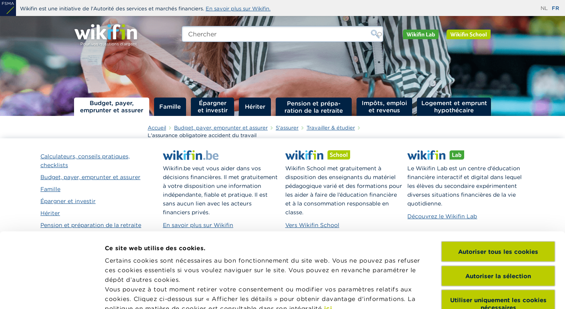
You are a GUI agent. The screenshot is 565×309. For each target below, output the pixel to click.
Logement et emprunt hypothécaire (454, 106)
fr (555, 8)
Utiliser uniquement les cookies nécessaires (498, 226)
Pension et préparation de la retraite (314, 107)
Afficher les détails (134, 293)
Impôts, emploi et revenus (384, 106)
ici (328, 231)
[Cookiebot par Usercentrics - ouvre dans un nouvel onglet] (52, 293)
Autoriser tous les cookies (498, 174)
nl (544, 8)
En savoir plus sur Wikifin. (238, 8)
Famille (170, 106)
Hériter (255, 106)
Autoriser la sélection (498, 198)
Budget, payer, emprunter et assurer (111, 106)
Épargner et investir (213, 106)
